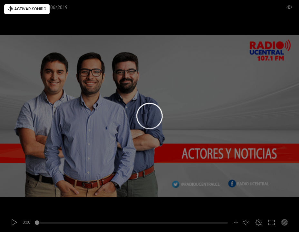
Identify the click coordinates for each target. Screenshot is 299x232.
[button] (258, 222)
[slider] (132, 223)
